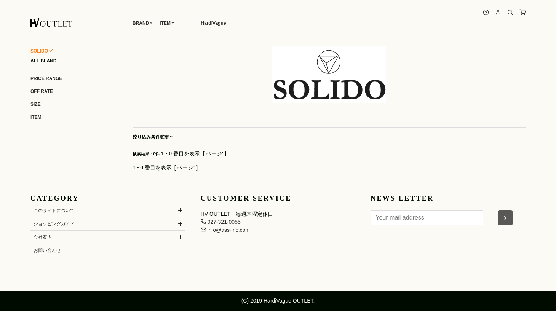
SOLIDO (39, 51)
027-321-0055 (221, 222)
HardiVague (213, 23)
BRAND (141, 23)
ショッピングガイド (54, 223)
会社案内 (43, 237)
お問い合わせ (47, 250)
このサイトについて (54, 210)
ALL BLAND (43, 61)
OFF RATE (41, 91)
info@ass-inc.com (225, 230)
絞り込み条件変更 (153, 137)
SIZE (35, 104)
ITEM (165, 23)
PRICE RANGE (46, 78)
